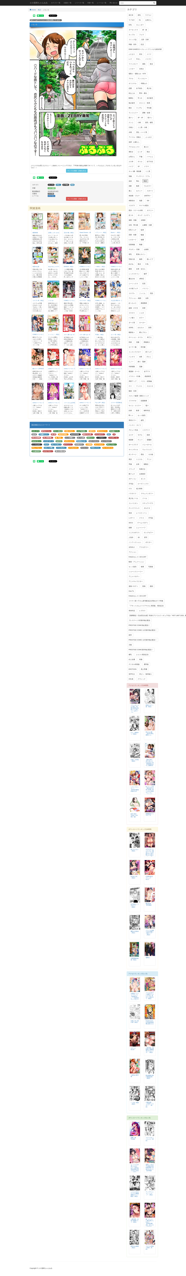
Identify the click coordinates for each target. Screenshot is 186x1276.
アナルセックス (134, 147)
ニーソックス (133, 283)
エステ (131, 435)
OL (140, 20)
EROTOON (133, 669)
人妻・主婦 (145, 39)
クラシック (141, 679)
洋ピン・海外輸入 (145, 674)
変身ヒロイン (140, 254)
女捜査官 (142, 474)
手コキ (140, 98)
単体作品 (132, 610)
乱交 (142, 44)
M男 (140, 357)
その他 (150, 454)
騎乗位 (131, 98)
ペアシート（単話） (101, 232)
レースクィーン (141, 513)
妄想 (149, 327)
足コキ (131, 215)
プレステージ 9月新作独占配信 (139, 620)
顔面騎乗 (144, 401)
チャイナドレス (134, 508)
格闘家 (131, 440)
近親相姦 (132, 244)
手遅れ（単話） (100, 334)
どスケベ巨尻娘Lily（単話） (119, 402)
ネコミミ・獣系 (144, 103)
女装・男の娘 (133, 225)
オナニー (150, 210)
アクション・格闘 (135, 298)
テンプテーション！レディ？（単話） (150, 1193)
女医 (147, 298)
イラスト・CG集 (134, 376)
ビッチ (140, 152)
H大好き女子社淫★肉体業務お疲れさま (150, 1022)
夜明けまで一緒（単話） (150, 705)
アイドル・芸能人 (135, 137)
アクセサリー (144, 547)
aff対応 (141, 279)
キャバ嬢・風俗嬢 (135, 171)
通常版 (146, 664)
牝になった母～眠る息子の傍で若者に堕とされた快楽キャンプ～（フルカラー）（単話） (150, 791)
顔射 (143, 308)
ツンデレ (139, 108)
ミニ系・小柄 (142, 127)
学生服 (149, 108)
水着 (130, 132)
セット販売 (141, 415)
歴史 (142, 454)
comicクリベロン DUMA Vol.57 (42, 402)
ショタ (141, 313)
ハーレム (150, 157)
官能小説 (132, 259)
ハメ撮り (132, 318)
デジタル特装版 (134, 664)
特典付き (142, 469)
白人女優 (132, 659)
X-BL (147, 264)
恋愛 (130, 88)
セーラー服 (132, 347)
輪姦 (142, 235)
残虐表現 (148, 376)
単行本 (131, 15)
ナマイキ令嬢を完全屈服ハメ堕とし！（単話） (150, 933)
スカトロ (150, 386)
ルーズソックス (143, 484)
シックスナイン (134, 274)
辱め (137, 181)
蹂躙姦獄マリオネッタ (150, 814)
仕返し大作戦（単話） (135, 760)
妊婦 (130, 410)
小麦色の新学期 (135, 1075)
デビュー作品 (133, 430)
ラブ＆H (131, 20)
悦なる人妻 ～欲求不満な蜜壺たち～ (150, 733)
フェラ (141, 34)
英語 (130, 459)
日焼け (131, 127)
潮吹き (131, 152)
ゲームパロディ (142, 523)
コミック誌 (132, 39)
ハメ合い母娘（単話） (135, 1103)
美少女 (149, 88)
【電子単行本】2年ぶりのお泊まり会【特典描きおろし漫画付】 (150, 762)
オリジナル (132, 83)
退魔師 (149, 440)
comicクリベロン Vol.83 (87, 402)
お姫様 (146, 249)
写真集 (150, 567)
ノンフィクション (135, 542)
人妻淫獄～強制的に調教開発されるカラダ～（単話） (150, 1050)
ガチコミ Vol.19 (133, 1048)
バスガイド (132, 493)
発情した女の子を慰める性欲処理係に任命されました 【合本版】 (150, 1167)
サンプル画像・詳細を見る (76, 171)
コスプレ (132, 293)
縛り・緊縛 (141, 362)
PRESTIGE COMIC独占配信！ (139, 625)
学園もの (144, 83)
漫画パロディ (133, 586)
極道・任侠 (132, 391)
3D (139, 537)
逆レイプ (150, 259)
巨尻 (143, 283)
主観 (130, 645)
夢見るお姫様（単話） (135, 1246)
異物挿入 (147, 342)
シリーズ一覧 (79, 3)
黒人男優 (144, 669)
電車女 (148, 957)
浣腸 (137, 342)
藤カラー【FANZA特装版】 (41, 368)
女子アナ (147, 371)
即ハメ (131, 415)
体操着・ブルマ (134, 196)
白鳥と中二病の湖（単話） (135, 1021)
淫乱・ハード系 (141, 132)
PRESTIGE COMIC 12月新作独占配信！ (143, 640)
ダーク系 (132, 322)
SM (148, 200)
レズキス (142, 610)
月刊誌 (131, 484)
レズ (130, 59)
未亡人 (149, 337)
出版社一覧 (67, 3)
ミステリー (146, 430)
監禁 (142, 230)
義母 (140, 259)
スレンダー (140, 25)
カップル (132, 34)
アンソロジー (142, 78)
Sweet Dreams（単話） (87, 232)
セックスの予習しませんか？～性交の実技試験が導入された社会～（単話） (135, 1168)
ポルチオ (147, 508)
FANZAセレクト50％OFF (137, 557)
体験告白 (132, 200)
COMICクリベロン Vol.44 (71, 300)
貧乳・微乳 (149, 122)
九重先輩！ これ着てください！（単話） (150, 1104)
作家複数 (132, 366)
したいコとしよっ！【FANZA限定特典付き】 (135, 789)
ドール (144, 498)
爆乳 (130, 654)
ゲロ (130, 488)
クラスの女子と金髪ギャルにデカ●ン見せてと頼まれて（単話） (150, 995)
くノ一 (131, 362)
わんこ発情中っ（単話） (135, 733)
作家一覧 (90, 3)
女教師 (143, 220)
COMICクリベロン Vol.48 (87, 266)
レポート (132, 518)
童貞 (139, 264)
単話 (39, 10)
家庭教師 (144, 303)
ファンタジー (133, 64)
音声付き (132, 674)
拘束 (130, 342)
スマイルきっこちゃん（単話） (150, 1139)
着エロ (146, 147)
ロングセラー (148, 532)
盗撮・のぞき (133, 308)
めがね (131, 264)
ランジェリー (133, 113)
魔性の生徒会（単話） (135, 932)
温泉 (130, 181)
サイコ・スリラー (135, 405)
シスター (132, 69)
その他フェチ (133, 288)
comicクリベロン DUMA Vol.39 (104, 368)
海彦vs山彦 (36, 266)
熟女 (148, 152)
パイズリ (148, 59)
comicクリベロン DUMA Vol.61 (57, 402)
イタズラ (132, 205)
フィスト (139, 386)
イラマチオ (132, 401)
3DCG (131, 523)
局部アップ (132, 381)
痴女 (130, 108)
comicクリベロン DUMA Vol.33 (89, 368)
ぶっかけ (148, 137)
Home (33, 10)
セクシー (139, 191)
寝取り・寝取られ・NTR (137, 74)
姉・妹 (144, 30)
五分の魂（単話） (69, 232)
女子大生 (150, 161)
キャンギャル (133, 449)
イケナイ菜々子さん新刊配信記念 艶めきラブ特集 (146, 601)
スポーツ (150, 191)
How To (131, 591)
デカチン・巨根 (134, 249)
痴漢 (137, 186)
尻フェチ (148, 352)
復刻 (151, 586)
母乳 (130, 254)
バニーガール (147, 445)
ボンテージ (132, 454)
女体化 (131, 327)
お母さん (132, 157)
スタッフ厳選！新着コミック (139, 396)
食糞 (142, 567)
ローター (142, 322)
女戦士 (141, 69)
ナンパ (140, 440)
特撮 (140, 659)
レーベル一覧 (101, 3)
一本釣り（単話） (100, 266)
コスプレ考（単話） (39, 300)
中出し (138, 59)
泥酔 (130, 186)
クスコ (141, 518)
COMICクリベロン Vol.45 (118, 266)
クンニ (131, 122)
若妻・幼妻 (132, 235)
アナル (131, 78)
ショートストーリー (136, 571)
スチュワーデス (147, 503)
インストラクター (135, 352)
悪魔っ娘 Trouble (133, 1138)
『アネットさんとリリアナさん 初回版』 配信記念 (146, 606)
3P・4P (140, 117)
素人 (130, 191)
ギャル (140, 161)
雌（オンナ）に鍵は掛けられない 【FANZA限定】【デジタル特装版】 (150, 1222)
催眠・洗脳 (132, 220)
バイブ (131, 166)
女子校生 (139, 88)
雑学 (130, 635)
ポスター (148, 542)
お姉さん (148, 20)
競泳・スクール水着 (136, 210)
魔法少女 (132, 279)
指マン (150, 117)
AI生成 (131, 679)
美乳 (139, 15)
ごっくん (142, 293)
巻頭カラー (132, 420)
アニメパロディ (134, 576)
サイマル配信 (144, 205)
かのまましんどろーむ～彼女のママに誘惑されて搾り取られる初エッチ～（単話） (150, 853)
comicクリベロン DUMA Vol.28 (57, 368)
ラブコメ (148, 15)
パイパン (145, 288)
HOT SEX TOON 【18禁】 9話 (134, 815)
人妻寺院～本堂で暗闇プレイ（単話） (135, 1220)
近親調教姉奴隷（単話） (135, 959)
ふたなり (132, 54)
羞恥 (143, 64)
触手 (145, 274)
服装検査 (35, 232)
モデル (140, 435)
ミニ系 (147, 171)
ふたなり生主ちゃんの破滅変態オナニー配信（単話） (135, 1194)
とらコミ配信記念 (142, 654)
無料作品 (147, 410)
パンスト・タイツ (135, 425)
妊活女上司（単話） (134, 877)
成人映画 (139, 488)
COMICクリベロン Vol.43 (102, 300)
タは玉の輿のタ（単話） (118, 300)
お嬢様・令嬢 (147, 225)
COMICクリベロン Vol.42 (40, 334)
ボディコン (132, 479)
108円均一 (147, 196)
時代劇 (143, 347)
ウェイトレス (147, 449)
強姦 (130, 176)
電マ (147, 405)
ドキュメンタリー (147, 493)
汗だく (149, 357)
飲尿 (137, 410)
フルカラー (147, 186)
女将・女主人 (140, 269)
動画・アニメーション (136, 562)
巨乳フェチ (132, 230)
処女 (151, 64)
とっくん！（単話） (54, 334)
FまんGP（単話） (100, 402)
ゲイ (130, 386)
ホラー (141, 318)
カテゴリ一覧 (55, 3)
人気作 (131, 537)
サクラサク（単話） (86, 300)
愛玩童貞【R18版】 (149, 904)
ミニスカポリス (134, 532)
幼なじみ (132, 93)
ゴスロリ (132, 313)
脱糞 (130, 528)
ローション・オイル (136, 337)
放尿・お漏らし (134, 142)
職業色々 (132, 332)
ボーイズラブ (133, 445)
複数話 (146, 464)
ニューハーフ (140, 528)
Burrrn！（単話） (116, 232)
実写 (145, 537)
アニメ (149, 459)
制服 (140, 244)
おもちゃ (141, 327)
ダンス (143, 479)
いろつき (51, 300)
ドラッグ (132, 469)
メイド (149, 54)
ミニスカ (139, 459)
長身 (130, 513)
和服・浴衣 (132, 44)
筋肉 (148, 435)
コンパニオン (133, 503)
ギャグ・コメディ (144, 215)
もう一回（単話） (116, 334)
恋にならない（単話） (135, 850)
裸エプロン (143, 332)
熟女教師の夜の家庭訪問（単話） (150, 1077)
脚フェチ (132, 474)
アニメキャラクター (136, 581)
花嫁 (140, 366)
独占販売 (132, 103)
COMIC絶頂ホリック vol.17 (149, 878)
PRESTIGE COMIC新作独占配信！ (141, 650)
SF (139, 166)
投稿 (143, 586)
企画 (137, 464)
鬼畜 (140, 200)
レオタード (132, 240)
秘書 (142, 240)
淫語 (151, 293)
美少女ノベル (133, 498)
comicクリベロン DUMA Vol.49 (120, 368)
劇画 (130, 269)
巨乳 (130, 25)
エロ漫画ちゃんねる (39, 3)
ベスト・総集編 (146, 381)
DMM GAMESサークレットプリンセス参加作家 (145, 49)
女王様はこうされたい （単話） (135, 905)
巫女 (140, 54)
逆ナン (131, 117)
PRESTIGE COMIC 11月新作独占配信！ (143, 630)
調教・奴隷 (146, 113)
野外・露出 (143, 93)
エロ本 (131, 161)
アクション (132, 552)
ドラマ (146, 166)
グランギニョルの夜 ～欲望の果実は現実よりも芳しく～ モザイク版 (135, 708)
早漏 (130, 464)
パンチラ (132, 357)
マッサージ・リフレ (143, 176)
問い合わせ (113, 3)
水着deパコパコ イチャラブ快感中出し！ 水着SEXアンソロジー (135, 996)
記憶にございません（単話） (57, 232)
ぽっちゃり (132, 303)
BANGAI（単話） (69, 266)
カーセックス (133, 30)
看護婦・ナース (134, 371)
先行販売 (150, 98)
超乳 (142, 420)
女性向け (132, 547)
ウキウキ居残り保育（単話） (150, 1247)
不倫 (140, 157)
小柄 (139, 122)
